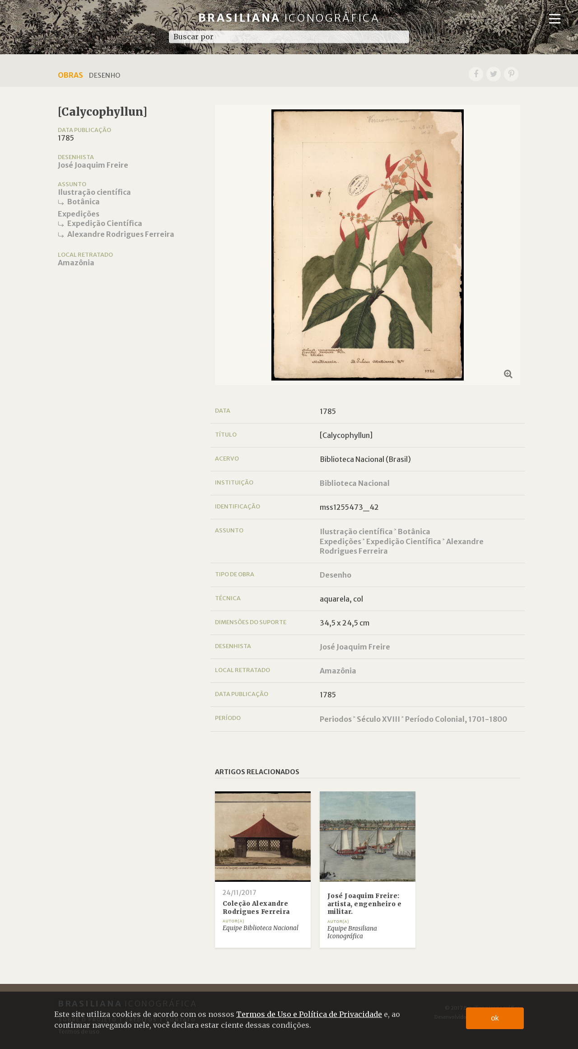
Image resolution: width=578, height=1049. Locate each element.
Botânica (83, 201)
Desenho (335, 574)
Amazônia (76, 262)
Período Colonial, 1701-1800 (456, 719)
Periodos (336, 719)
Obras (70, 75)
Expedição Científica (104, 223)
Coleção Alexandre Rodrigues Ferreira (256, 908)
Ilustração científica (94, 192)
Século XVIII (378, 719)
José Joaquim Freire (93, 164)
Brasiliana (289, 18)
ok (495, 1018)
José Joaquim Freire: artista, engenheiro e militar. (364, 904)
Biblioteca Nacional (355, 483)
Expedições (78, 213)
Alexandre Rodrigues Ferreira (120, 234)
